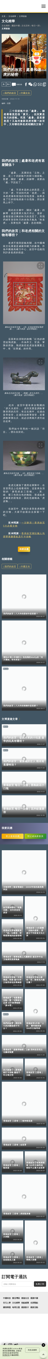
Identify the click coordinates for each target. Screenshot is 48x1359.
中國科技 (7, 1298)
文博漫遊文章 (10, 719)
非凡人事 (7, 1303)
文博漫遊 (23, 16)
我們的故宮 (10, 93)
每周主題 (16, 1307)
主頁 (4, 16)
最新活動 (34, 1307)
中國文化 (25, 93)
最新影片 (25, 1307)
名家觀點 (34, 1303)
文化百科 (26, 26)
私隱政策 (6, 1355)
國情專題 (7, 1307)
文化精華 (12, 16)
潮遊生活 (25, 1298)
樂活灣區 (16, 1298)
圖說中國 (16, 26)
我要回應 (24, 549)
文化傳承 (6, 26)
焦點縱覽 (25, 1303)
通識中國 (34, 1298)
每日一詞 (35, 26)
